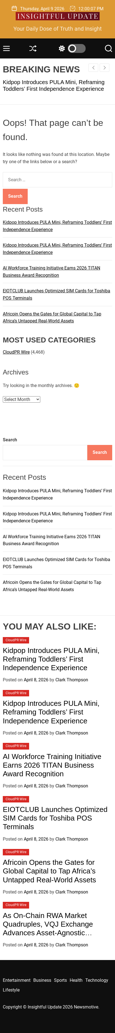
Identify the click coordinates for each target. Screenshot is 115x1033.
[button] (104, 67)
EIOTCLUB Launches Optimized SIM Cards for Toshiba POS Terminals (55, 818)
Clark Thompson (71, 679)
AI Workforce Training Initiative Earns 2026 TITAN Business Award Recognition (52, 765)
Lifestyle (11, 990)
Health (76, 980)
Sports (60, 980)
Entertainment (16, 980)
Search (10, 439)
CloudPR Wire (16, 352)
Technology (96, 980)
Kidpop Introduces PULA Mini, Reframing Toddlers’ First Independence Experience (51, 659)
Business (42, 980)
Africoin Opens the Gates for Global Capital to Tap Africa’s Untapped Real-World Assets (49, 871)
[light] (71, 48)
